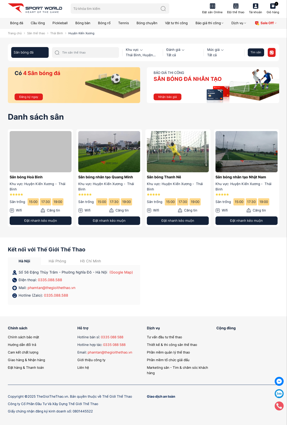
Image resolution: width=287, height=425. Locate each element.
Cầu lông (38, 23)
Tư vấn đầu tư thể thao (164, 337)
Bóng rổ (104, 23)
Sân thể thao (36, 33)
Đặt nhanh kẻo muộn (40, 220)
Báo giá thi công (210, 23)
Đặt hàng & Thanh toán (26, 367)
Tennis (123, 23)
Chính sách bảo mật (23, 337)
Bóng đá (16, 23)
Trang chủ (15, 33)
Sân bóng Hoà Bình (26, 177)
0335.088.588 (50, 280)
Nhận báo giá (167, 96)
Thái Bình (56, 33)
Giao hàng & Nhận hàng (26, 360)
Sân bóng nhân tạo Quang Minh (105, 177)
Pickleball (60, 23)
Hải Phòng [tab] (57, 261)
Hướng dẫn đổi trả (22, 345)
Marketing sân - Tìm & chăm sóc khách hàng (177, 370)
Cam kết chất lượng (23, 352)
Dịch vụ (238, 23)
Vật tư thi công (176, 23)
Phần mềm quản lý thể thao (168, 352)
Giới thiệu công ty (91, 360)
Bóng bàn (82, 23)
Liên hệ (83, 367)
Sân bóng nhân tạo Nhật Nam (240, 177)
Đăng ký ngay (28, 96)
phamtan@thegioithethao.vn (51, 287)
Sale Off (266, 23)
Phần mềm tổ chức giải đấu (168, 360)
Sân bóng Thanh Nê (164, 177)
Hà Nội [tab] (24, 261)
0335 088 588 (112, 337)
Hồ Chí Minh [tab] (90, 261)
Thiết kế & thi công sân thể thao (172, 345)
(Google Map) (121, 272)
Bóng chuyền (147, 23)
